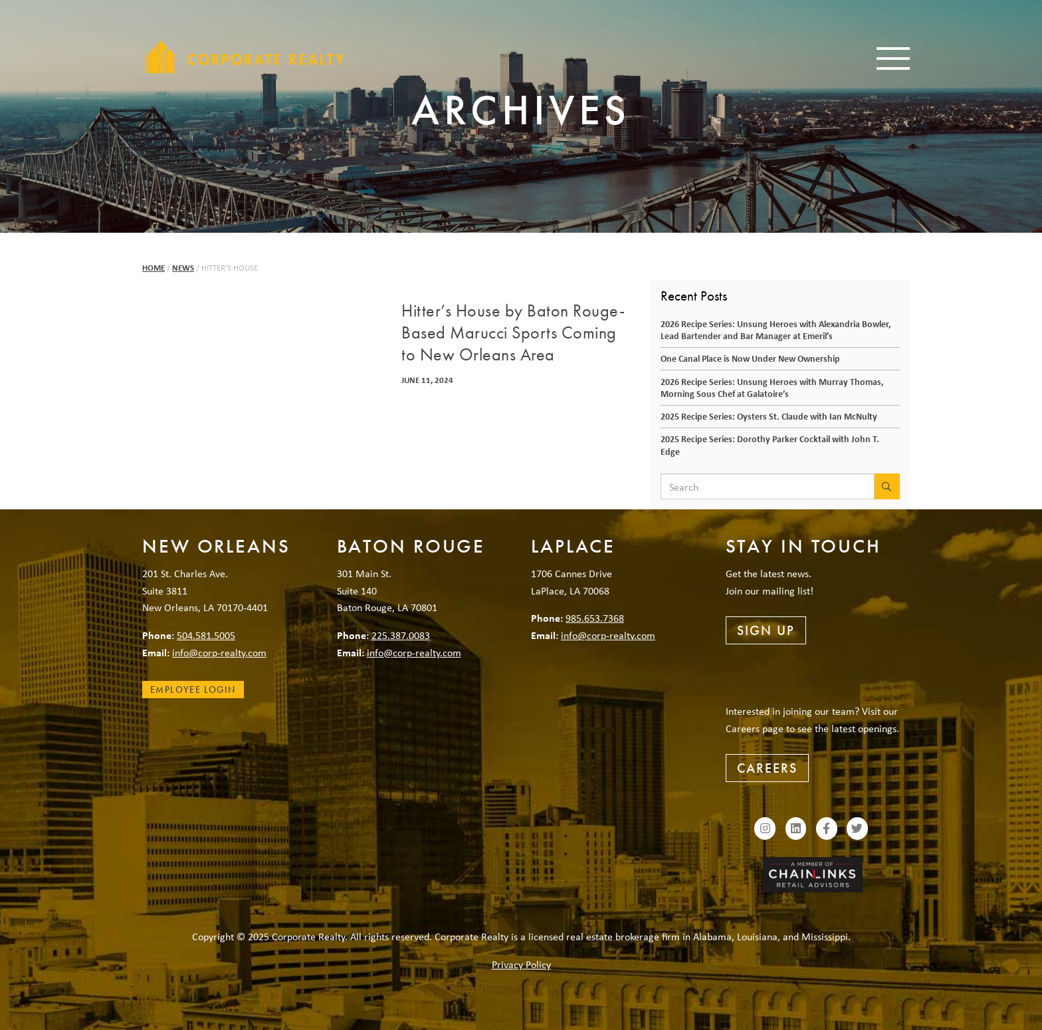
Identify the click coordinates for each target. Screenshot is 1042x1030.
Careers (767, 768)
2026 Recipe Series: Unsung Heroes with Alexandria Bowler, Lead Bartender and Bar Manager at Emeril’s (776, 329)
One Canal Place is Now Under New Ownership (750, 358)
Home (153, 267)
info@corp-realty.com (219, 652)
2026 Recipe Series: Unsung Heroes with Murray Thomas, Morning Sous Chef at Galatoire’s (772, 387)
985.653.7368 (595, 617)
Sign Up (766, 630)
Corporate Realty (245, 56)
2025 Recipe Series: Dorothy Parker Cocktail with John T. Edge (770, 444)
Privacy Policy (521, 964)
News (183, 267)
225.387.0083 (400, 635)
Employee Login (193, 690)
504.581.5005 (206, 635)
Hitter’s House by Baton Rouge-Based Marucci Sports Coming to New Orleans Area (513, 333)
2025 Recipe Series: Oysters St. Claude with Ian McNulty (769, 416)
